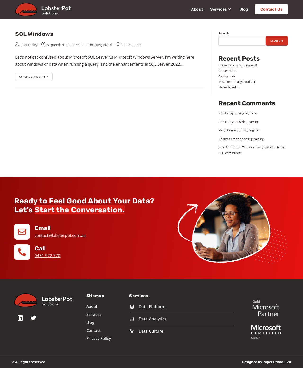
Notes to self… (228, 87)
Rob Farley (29, 44)
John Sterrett (227, 147)
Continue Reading (36, 75)
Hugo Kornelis (228, 130)
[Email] (22, 232)
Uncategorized (100, 44)
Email (43, 228)
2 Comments (131, 44)
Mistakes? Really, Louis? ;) (236, 82)
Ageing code (227, 76)
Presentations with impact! (237, 65)
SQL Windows (34, 34)
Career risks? (227, 70)
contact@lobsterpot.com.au (60, 235)
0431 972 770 (47, 255)
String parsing (249, 121)
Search (223, 33)
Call (40, 248)
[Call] (22, 252)
